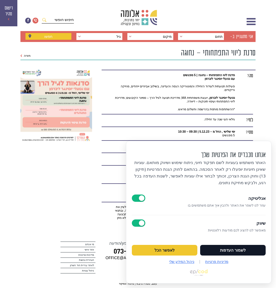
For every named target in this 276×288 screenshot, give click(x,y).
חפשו (48, 36)
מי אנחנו (89, 244)
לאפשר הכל (165, 250)
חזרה (25, 55)
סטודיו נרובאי (143, 283)
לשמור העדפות (233, 250)
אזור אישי (89, 249)
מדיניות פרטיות (86, 255)
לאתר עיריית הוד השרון (82, 265)
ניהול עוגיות (88, 270)
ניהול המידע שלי (181, 261)
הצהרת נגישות (86, 260)
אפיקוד (123, 283)
